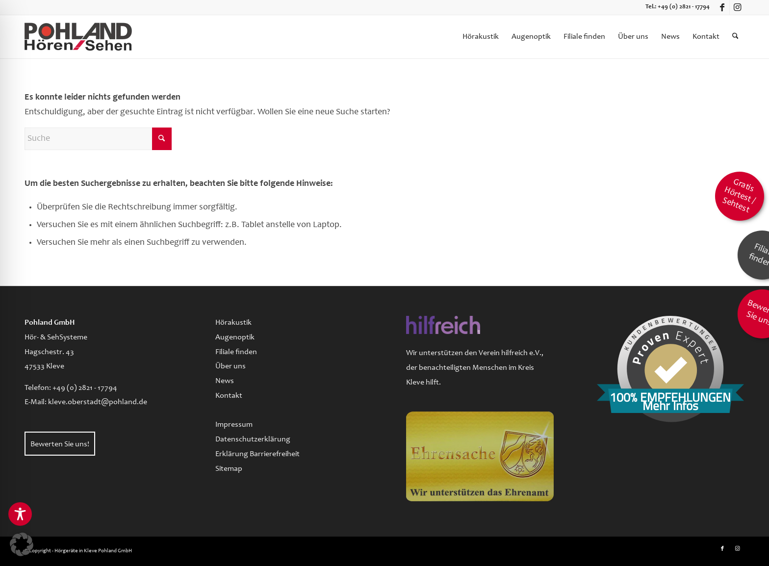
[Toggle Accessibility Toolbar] (20, 514)
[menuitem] (480, 36)
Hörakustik (233, 323)
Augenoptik (235, 337)
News (224, 381)
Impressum (234, 425)
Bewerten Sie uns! (59, 444)
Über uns (230, 366)
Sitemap (228, 469)
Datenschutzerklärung (252, 439)
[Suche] (735, 36)
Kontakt (228, 396)
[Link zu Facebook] (722, 7)
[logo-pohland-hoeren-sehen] (78, 36)
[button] (21, 544)
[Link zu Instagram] (737, 7)
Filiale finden (236, 352)
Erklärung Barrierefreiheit (257, 454)
